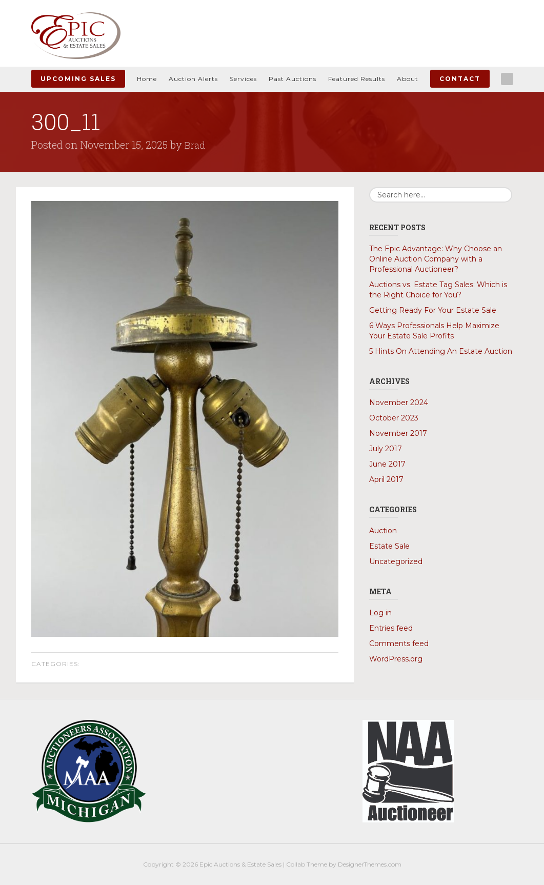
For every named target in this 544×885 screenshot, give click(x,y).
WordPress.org (395, 658)
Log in (380, 612)
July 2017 (385, 448)
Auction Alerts (193, 79)
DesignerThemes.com (369, 864)
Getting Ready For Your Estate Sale (432, 310)
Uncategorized (395, 561)
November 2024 (398, 402)
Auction (383, 530)
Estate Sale (389, 546)
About (407, 79)
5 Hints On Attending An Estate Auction (440, 351)
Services (243, 79)
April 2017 (386, 479)
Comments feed (399, 643)
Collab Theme (306, 864)
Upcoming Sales (78, 79)
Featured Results (356, 79)
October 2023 (393, 418)
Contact (459, 79)
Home (147, 79)
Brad (195, 144)
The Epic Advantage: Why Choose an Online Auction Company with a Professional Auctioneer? (435, 259)
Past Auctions (292, 79)
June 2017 (387, 464)
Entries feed (391, 628)
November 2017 (398, 433)
